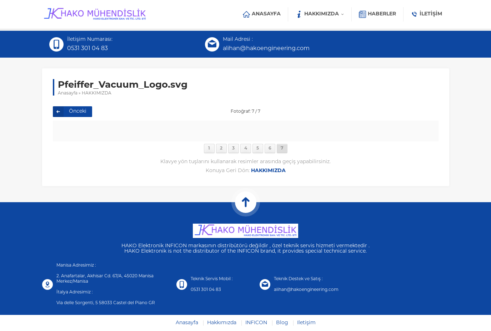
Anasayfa (67, 93)
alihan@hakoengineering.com (266, 49)
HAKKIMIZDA (96, 93)
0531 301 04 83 (87, 49)
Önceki (77, 111)
